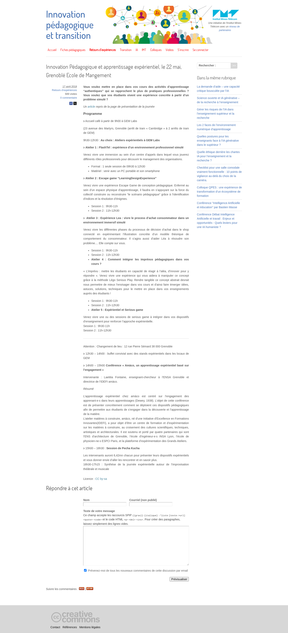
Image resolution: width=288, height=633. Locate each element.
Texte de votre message (99, 511)
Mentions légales (89, 627)
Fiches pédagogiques (72, 50)
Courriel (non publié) (143, 500)
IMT (144, 50)
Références (70, 627)
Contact (55, 627)
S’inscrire (183, 50)
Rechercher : (207, 65)
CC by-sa (101, 478)
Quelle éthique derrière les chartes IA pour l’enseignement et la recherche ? (218, 156)
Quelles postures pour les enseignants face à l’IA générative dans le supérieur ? (218, 140)
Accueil (52, 50)
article (91, 106)
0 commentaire (68, 97)
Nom (86, 500)
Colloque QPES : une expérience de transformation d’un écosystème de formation (219, 191)
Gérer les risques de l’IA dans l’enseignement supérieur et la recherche (215, 113)
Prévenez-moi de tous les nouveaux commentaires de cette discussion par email (138, 570)
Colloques (156, 50)
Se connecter (200, 50)
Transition (126, 50)
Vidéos (170, 50)
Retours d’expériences (102, 50)
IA (137, 50)
